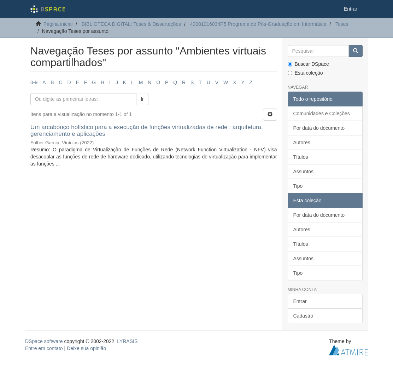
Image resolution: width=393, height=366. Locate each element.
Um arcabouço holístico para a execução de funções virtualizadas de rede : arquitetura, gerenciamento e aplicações (146, 130)
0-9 (33, 82)
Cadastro (303, 316)
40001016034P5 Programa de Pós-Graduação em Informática (258, 24)
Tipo (298, 186)
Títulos (300, 157)
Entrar (300, 301)
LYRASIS (127, 341)
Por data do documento (319, 128)
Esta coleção (305, 73)
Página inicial (58, 24)
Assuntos (303, 171)
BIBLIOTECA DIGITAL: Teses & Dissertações (131, 24)
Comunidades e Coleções (321, 113)
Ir (142, 99)
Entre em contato (44, 348)
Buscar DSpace (308, 64)
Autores (301, 142)
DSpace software (44, 341)
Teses (341, 24)
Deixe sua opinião (86, 348)
